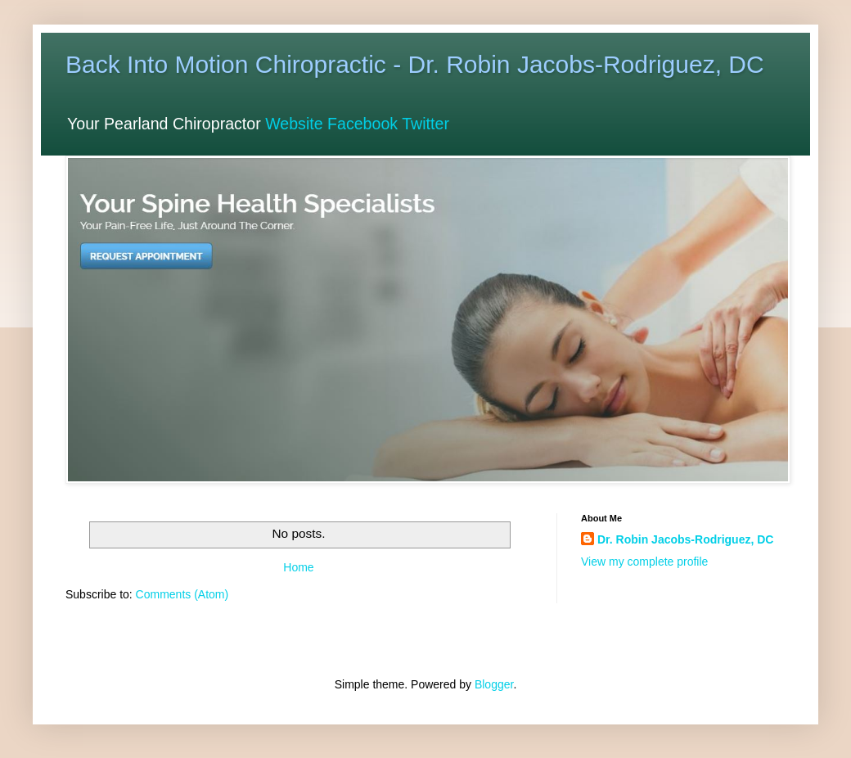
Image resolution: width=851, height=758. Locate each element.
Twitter (425, 124)
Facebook (362, 124)
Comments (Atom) (182, 594)
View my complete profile (644, 561)
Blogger (494, 684)
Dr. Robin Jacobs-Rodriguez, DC (685, 539)
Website (293, 124)
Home (298, 567)
